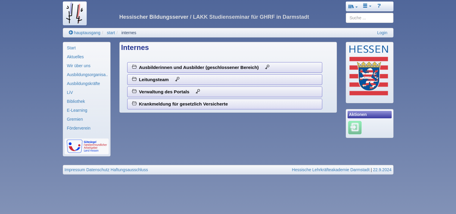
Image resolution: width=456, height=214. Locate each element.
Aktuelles (75, 56)
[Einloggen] (355, 127)
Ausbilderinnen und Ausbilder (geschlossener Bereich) (201, 67)
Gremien (75, 119)
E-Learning (77, 110)
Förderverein (79, 128)
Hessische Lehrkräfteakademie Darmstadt (331, 169)
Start (71, 47)
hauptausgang (85, 32)
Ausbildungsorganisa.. (87, 74)
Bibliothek (76, 101)
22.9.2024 (382, 169)
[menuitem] (87, 48)
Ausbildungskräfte (83, 83)
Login (382, 32)
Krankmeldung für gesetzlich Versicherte (180, 103)
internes (129, 32)
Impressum (75, 169)
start (111, 32)
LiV (70, 92)
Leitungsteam (156, 79)
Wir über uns (79, 65)
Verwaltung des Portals (166, 91)
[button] (353, 6)
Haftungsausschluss (129, 169)
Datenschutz (98, 169)
